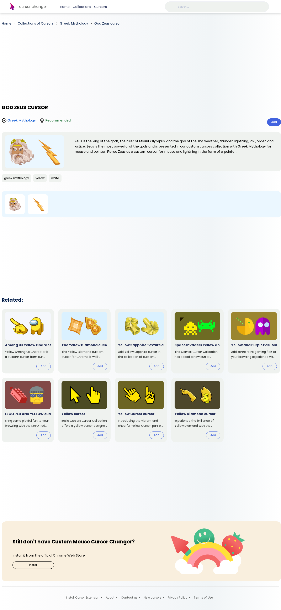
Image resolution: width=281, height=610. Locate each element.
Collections (82, 6)
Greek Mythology (21, 120)
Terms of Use (203, 597)
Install (33, 565)
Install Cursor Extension (82, 597)
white (55, 178)
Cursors (100, 6)
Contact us (129, 597)
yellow (40, 178)
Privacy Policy (177, 597)
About (110, 597)
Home (65, 6)
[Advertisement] (141, 63)
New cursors (152, 597)
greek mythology (16, 178)
